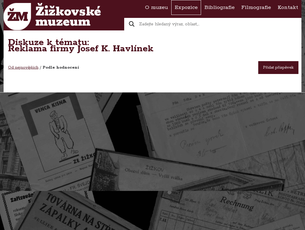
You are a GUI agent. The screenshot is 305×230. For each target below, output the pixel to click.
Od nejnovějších (23, 67)
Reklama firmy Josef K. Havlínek (80, 49)
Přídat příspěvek (278, 67)
